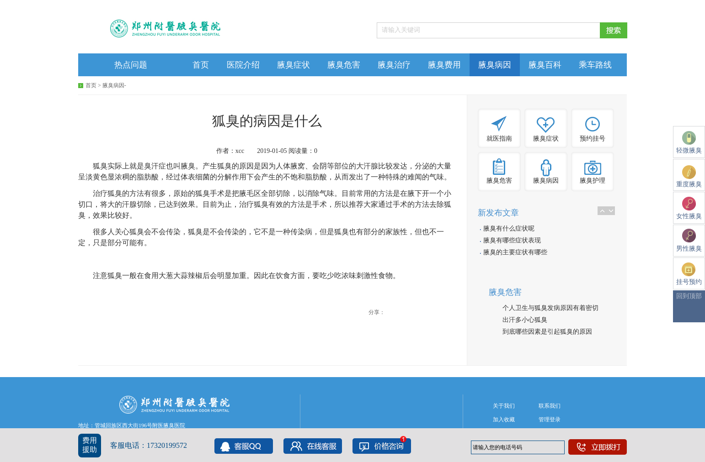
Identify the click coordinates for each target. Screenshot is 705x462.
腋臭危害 (343, 64)
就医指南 (499, 138)
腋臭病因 (494, 64)
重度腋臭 (689, 176)
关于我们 (504, 406)
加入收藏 (504, 419)
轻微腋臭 (689, 142)
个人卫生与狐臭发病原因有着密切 (550, 307)
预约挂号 (592, 138)
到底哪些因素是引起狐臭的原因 (547, 331)
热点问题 (130, 64)
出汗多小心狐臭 (524, 319)
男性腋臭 (689, 240)
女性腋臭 (689, 208)
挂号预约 (689, 273)
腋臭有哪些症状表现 (512, 240)
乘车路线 (595, 64)
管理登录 (550, 419)
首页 (200, 64)
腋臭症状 (293, 64)
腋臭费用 (444, 64)
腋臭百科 (545, 64)
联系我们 (550, 406)
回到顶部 (689, 296)
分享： (377, 312)
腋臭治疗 (394, 64)
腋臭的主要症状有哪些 (515, 252)
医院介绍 (243, 64)
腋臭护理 (592, 180)
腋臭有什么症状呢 (508, 228)
